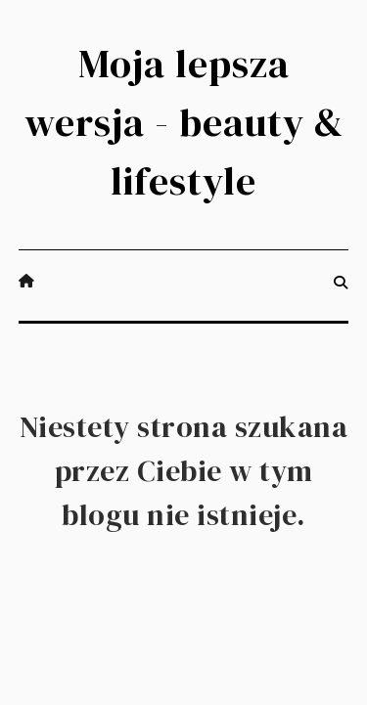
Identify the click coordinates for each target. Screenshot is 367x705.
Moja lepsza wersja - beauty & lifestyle (184, 122)
